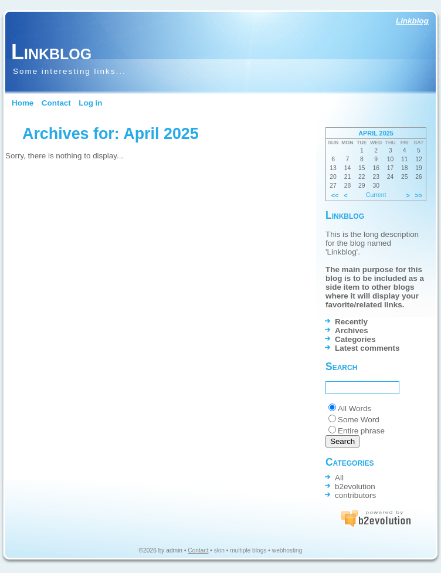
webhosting (287, 550)
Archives (351, 330)
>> (419, 195)
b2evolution (355, 486)
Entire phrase (361, 430)
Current (376, 195)
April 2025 (375, 133)
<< (335, 195)
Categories (355, 339)
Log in (90, 103)
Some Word (358, 419)
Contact (56, 103)
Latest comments (367, 348)
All (339, 477)
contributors (355, 495)
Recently (351, 321)
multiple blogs (248, 550)
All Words (354, 408)
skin (219, 550)
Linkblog (412, 20)
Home (22, 103)
